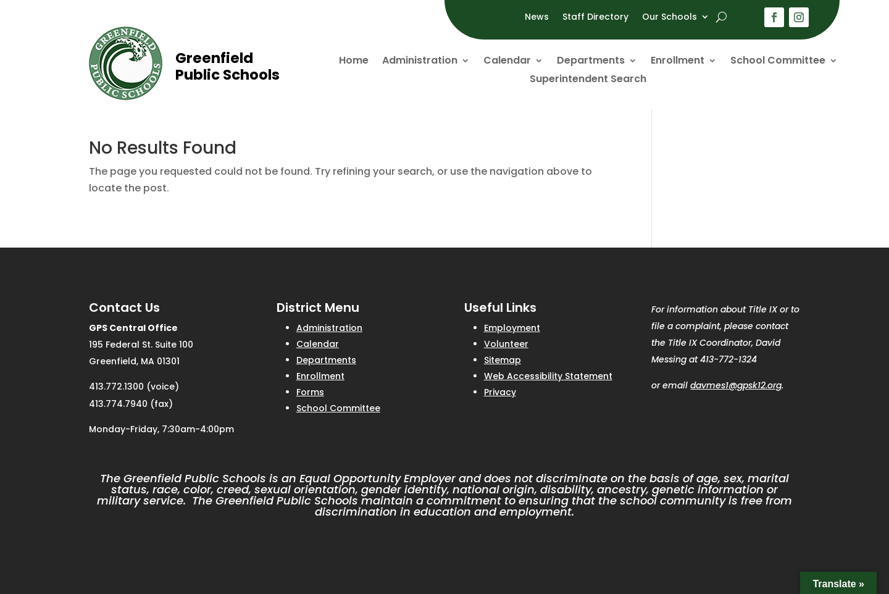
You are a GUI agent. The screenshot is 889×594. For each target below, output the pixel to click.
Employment (512, 328)
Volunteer (506, 344)
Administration (419, 61)
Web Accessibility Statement (548, 376)
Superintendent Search (588, 80)
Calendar (507, 61)
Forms (310, 392)
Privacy (500, 392)
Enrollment (677, 61)
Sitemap (502, 360)
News (537, 17)
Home (354, 61)
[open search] (721, 16)
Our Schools (669, 17)
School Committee (777, 61)
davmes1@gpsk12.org (736, 385)
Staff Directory (595, 17)
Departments (591, 61)
